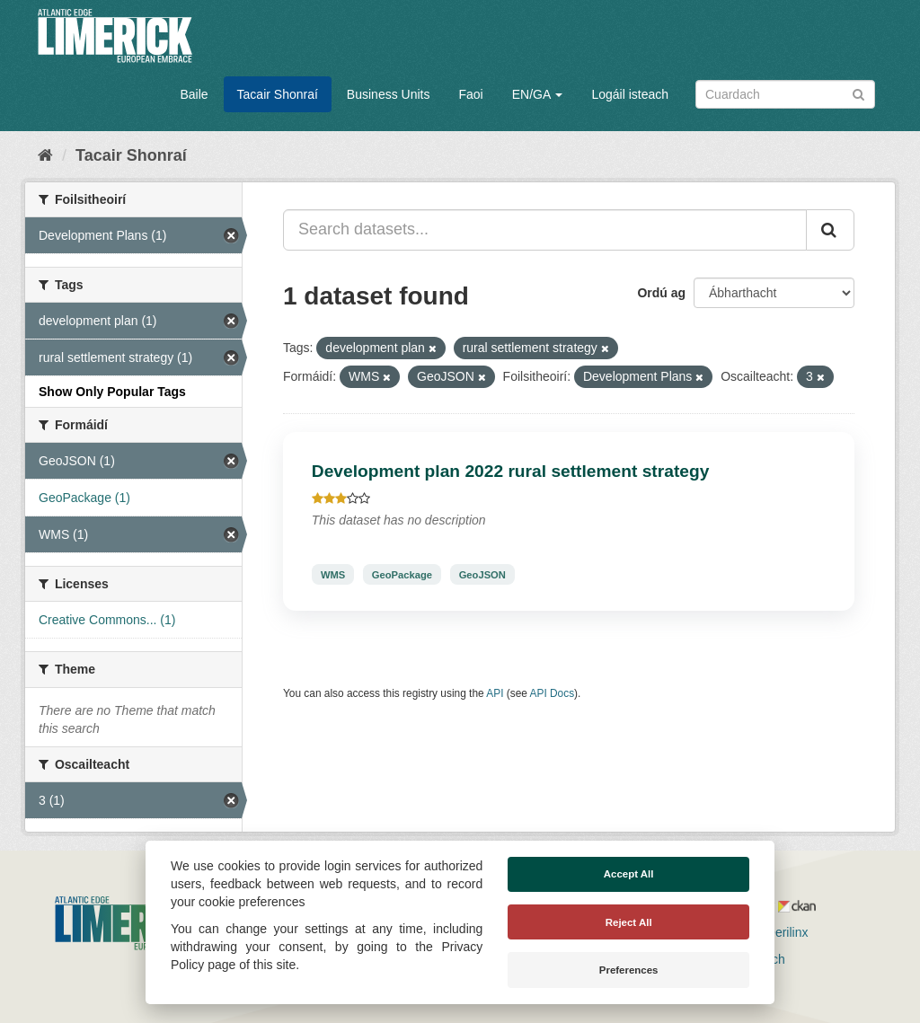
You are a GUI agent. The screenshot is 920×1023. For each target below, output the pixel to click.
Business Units (388, 94)
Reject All (629, 922)
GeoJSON (482, 574)
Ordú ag (661, 293)
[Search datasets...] (545, 230)
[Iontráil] (858, 93)
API (494, 693)
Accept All (629, 874)
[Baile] (45, 155)
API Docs (552, 693)
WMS (333, 574)
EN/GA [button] (537, 94)
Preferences (629, 970)
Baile (194, 94)
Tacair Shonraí (277, 94)
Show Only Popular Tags (112, 391)
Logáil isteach (629, 94)
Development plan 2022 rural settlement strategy (511, 471)
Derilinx (779, 932)
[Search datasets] (785, 94)
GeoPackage (402, 574)
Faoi (470, 94)
